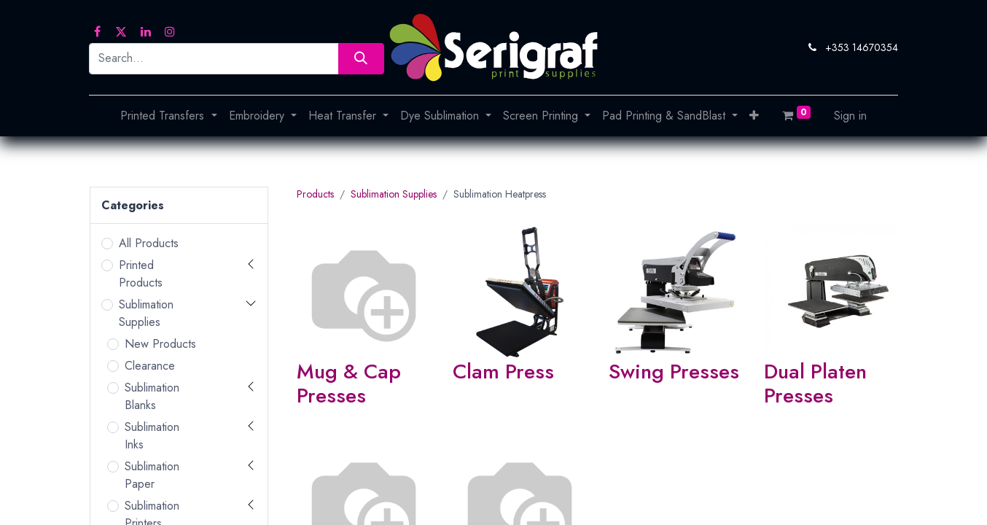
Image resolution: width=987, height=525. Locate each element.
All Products (149, 243)
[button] (754, 116)
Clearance (150, 365)
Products (315, 194)
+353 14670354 (861, 47)
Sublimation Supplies (146, 313)
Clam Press (503, 371)
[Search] (361, 58)
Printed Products (141, 274)
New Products (160, 343)
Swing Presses (674, 371)
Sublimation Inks (152, 436)
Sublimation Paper (152, 475)
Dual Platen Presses (815, 384)
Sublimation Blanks (152, 396)
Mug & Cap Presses (349, 384)
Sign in (850, 115)
